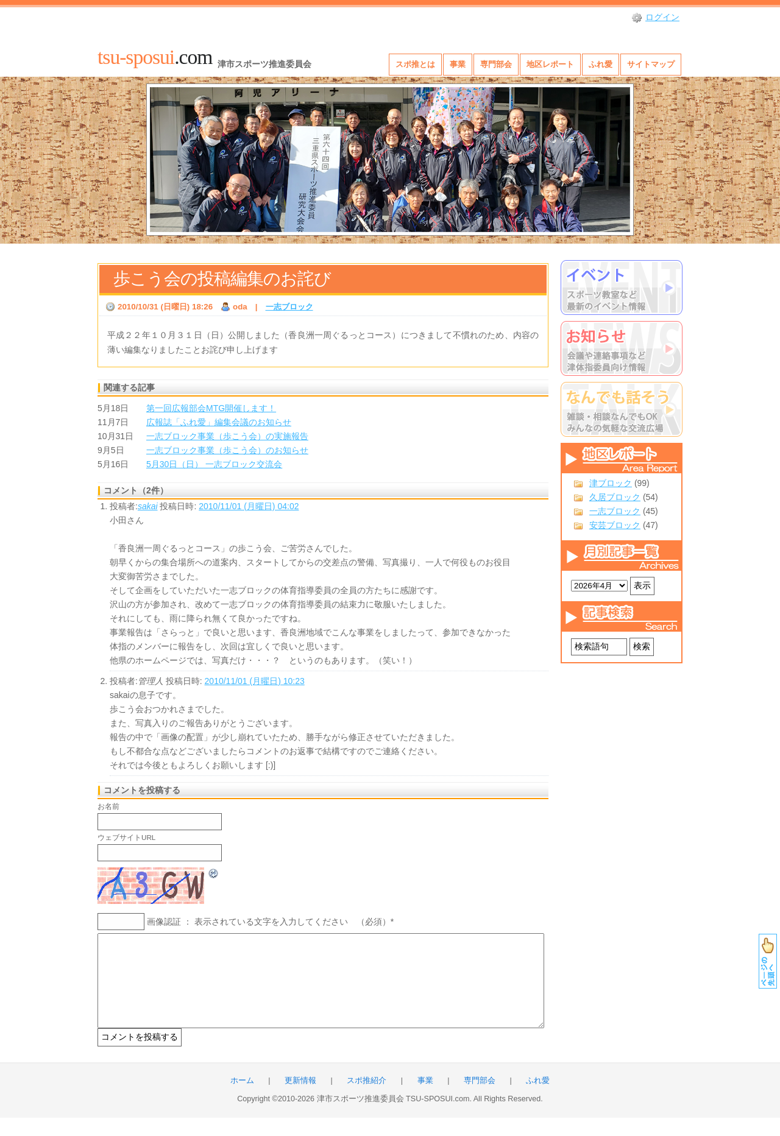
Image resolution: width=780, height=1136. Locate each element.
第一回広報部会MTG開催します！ (211, 408)
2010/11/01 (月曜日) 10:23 (255, 681)
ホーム (242, 1099)
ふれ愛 (600, 64)
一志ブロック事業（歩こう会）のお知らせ (227, 450)
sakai (148, 506)
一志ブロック (614, 511)
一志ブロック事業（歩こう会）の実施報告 (227, 436)
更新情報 (300, 1099)
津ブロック (610, 483)
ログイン (662, 17)
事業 (458, 64)
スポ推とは (415, 64)
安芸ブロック (614, 525)
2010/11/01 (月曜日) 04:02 (249, 506)
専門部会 (496, 64)
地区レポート (550, 64)
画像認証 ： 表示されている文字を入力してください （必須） (269, 921)
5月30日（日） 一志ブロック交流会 (214, 464)
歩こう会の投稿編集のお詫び (222, 278)
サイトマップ (651, 64)
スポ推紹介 (366, 1099)
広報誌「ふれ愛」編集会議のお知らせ (218, 422)
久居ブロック (614, 497)
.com (155, 57)
